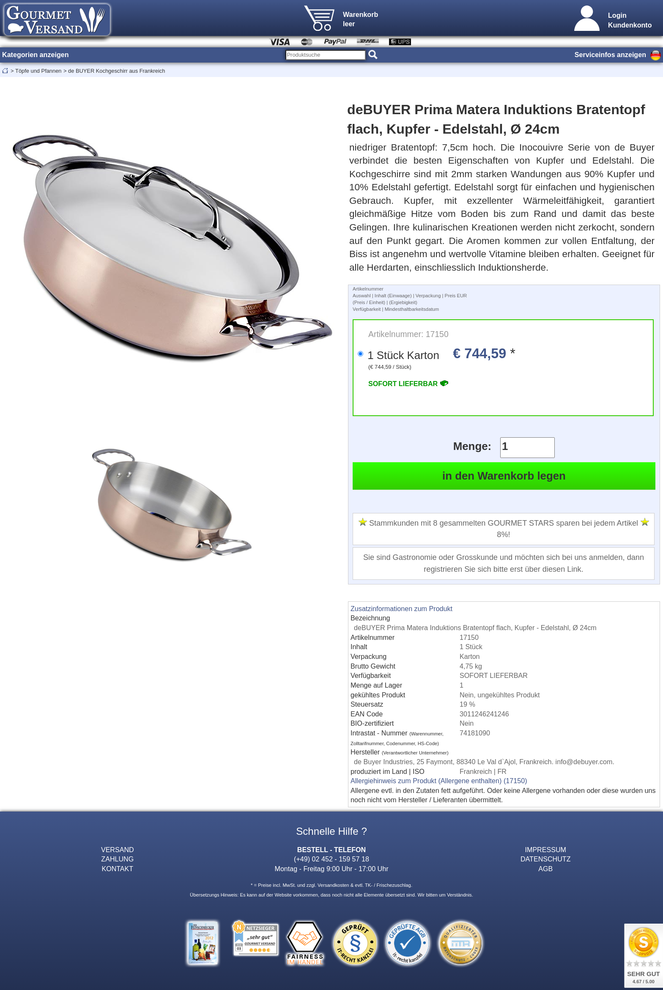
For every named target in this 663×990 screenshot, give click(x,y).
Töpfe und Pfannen (38, 71)
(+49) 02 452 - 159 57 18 (331, 859)
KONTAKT (117, 868)
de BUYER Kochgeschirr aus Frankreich (116, 71)
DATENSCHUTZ (546, 859)
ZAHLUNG (117, 859)
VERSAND (117, 849)
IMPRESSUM (545, 849)
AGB (545, 868)
